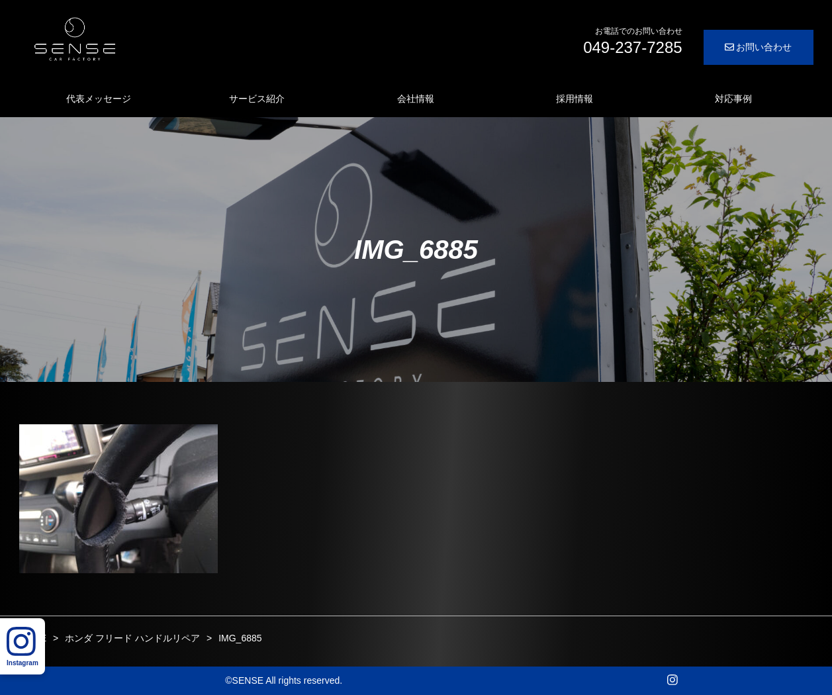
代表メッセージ (98, 98)
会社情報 (415, 98)
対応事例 (733, 98)
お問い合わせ (758, 47)
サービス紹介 (257, 98)
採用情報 (574, 98)
